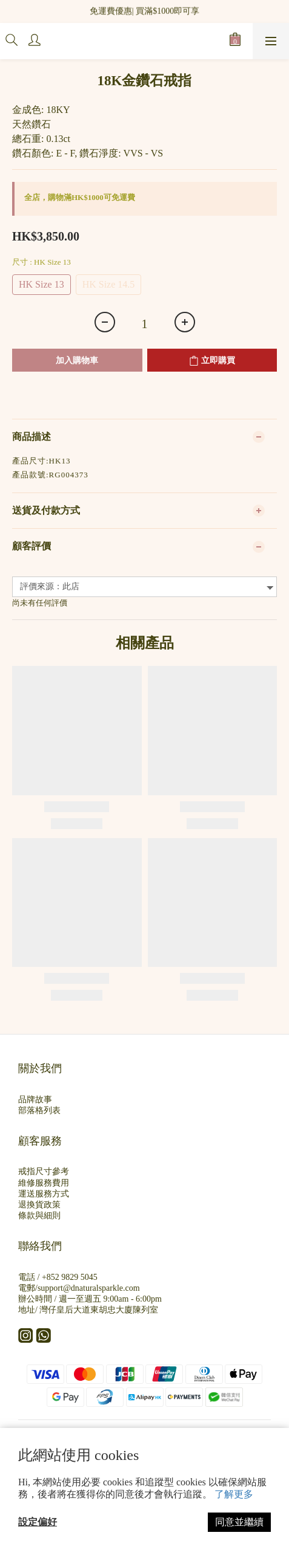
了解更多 (233, 1494)
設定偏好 (37, 1522)
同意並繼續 (239, 1522)
